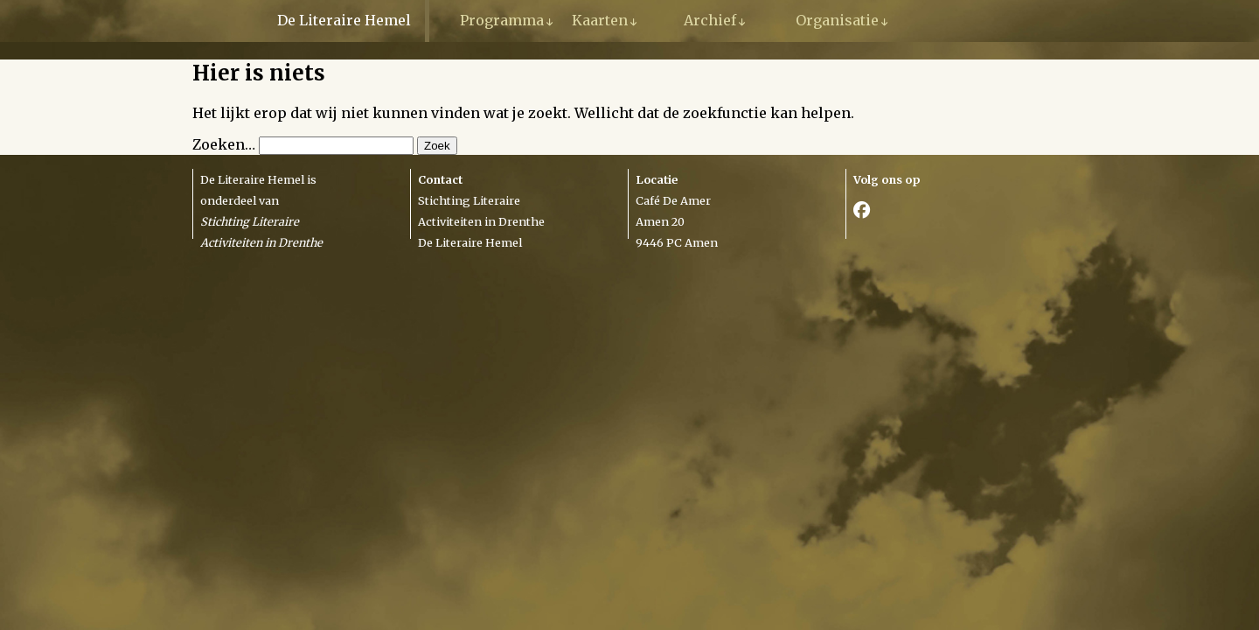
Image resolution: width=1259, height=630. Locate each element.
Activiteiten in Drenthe (481, 221)
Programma (502, 20)
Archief (710, 20)
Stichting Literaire (469, 200)
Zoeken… (223, 144)
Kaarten (600, 20)
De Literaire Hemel (344, 20)
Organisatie (837, 20)
